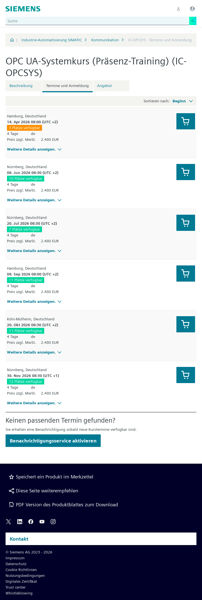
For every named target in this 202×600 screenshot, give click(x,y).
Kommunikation (105, 40)
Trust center (16, 587)
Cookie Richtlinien (21, 569)
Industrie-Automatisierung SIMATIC (51, 40)
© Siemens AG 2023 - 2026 (29, 552)
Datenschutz (16, 564)
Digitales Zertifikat (21, 581)
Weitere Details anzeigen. (35, 149)
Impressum (15, 558)
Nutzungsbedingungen (25, 575)
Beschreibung (21, 85)
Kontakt (19, 539)
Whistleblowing (19, 593)
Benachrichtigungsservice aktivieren (53, 441)
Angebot (104, 85)
